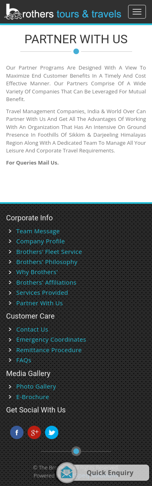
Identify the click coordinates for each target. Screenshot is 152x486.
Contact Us (32, 329)
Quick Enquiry (110, 472)
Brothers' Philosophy (46, 262)
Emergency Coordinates (51, 339)
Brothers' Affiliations (46, 282)
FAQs (23, 360)
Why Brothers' (37, 272)
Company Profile (40, 241)
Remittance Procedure (49, 350)
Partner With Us (39, 303)
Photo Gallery (36, 386)
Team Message (38, 231)
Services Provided (42, 292)
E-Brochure (32, 397)
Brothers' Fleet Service (49, 251)
